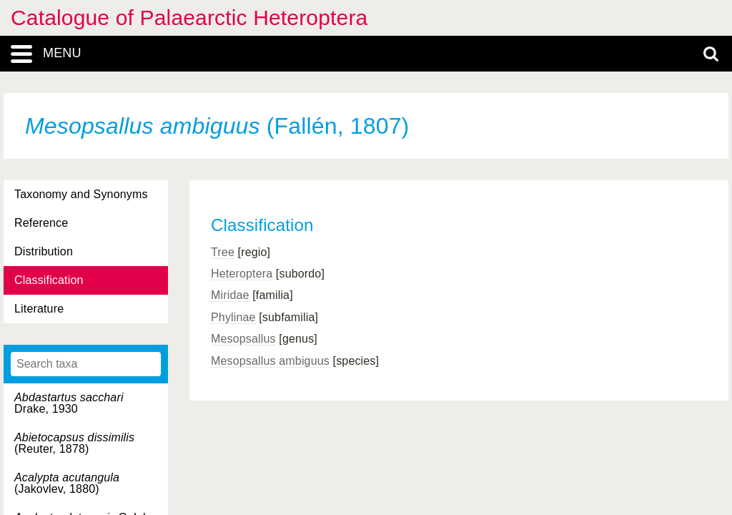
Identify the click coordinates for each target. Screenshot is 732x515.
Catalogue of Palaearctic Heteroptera (189, 17)
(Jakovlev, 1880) (66, 483)
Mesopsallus (243, 339)
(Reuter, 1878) (74, 443)
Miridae (230, 295)
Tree (222, 252)
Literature (39, 309)
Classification (49, 280)
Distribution (43, 251)
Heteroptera (241, 274)
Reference (41, 223)
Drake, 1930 (69, 403)
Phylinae (233, 317)
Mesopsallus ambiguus (270, 361)
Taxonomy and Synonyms (81, 194)
